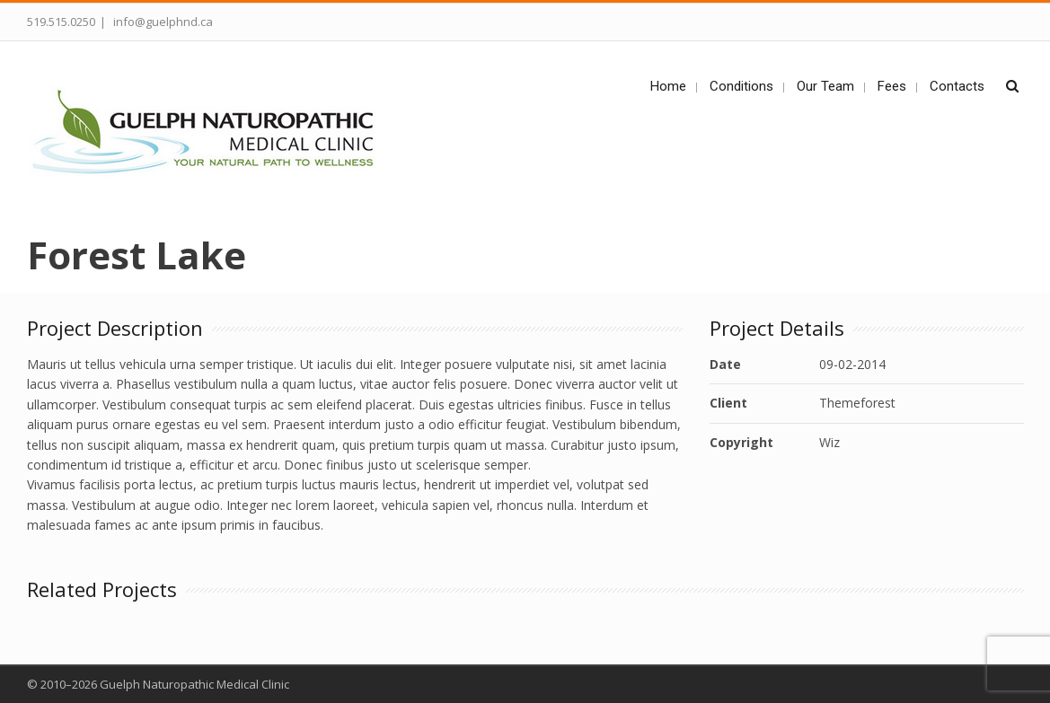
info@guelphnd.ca (161, 21)
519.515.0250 (61, 21)
